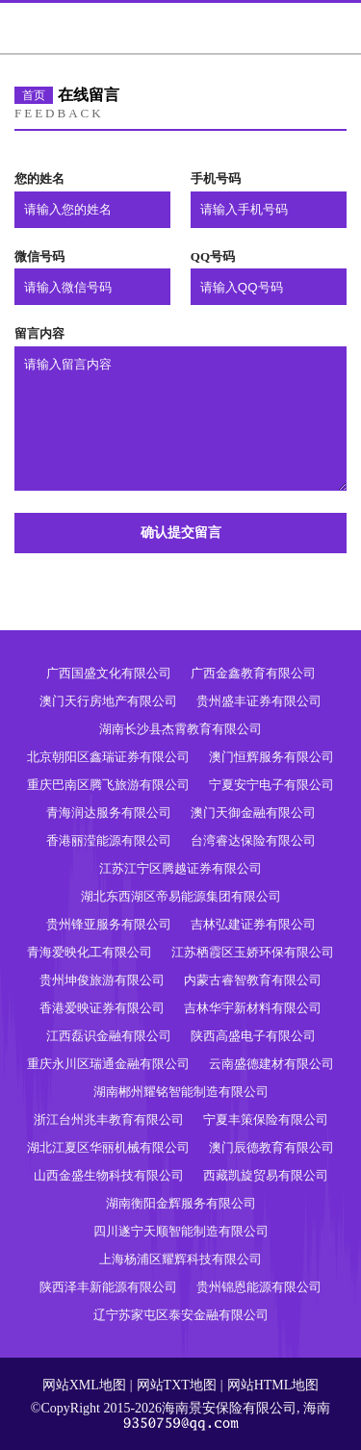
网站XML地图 (84, 1385)
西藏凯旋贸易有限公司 (265, 1175)
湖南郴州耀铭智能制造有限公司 (181, 1091)
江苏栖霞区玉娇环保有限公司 (252, 952)
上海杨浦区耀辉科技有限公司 (180, 1259)
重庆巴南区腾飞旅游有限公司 (108, 784)
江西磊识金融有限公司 (108, 1036)
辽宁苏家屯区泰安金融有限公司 (181, 1315)
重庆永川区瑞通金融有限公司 (108, 1063)
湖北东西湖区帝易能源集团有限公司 (181, 896)
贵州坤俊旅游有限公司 (102, 980)
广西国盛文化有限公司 (108, 673)
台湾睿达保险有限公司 (253, 840)
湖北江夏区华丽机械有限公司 (108, 1147)
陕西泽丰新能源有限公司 (108, 1287)
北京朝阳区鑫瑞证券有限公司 (108, 756)
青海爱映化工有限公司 (89, 952)
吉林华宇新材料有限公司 (253, 1008)
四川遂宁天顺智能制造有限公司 (181, 1231)
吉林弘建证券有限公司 (253, 924)
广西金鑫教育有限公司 (253, 673)
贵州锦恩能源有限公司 (259, 1287)
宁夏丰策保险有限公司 (265, 1119)
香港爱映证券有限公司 (102, 1008)
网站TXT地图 (177, 1385)
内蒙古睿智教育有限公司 (253, 980)
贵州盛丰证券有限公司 (259, 701)
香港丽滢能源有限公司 (108, 840)
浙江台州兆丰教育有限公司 (109, 1119)
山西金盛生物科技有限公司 (109, 1175)
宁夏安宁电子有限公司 (271, 784)
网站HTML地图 (273, 1385)
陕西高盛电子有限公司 (253, 1036)
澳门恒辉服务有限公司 (271, 756)
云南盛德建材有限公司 (271, 1063)
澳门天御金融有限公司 (253, 812)
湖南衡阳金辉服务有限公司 (181, 1203)
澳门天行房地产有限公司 (108, 701)
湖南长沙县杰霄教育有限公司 (180, 729)
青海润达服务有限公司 (108, 812)
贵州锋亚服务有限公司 (108, 924)
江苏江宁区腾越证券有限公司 (180, 868)
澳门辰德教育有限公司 (271, 1147)
